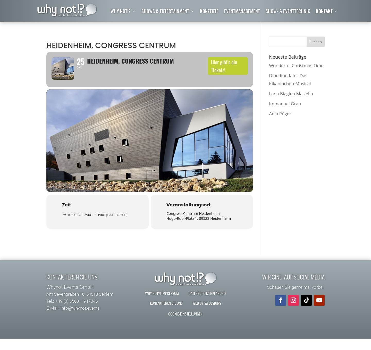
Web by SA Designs (206, 314)
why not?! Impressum (162, 304)
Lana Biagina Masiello (291, 94)
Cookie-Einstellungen (185, 325)
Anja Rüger (280, 114)
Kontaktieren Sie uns (166, 314)
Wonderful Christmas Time (296, 65)
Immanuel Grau (285, 104)
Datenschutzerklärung (207, 304)
